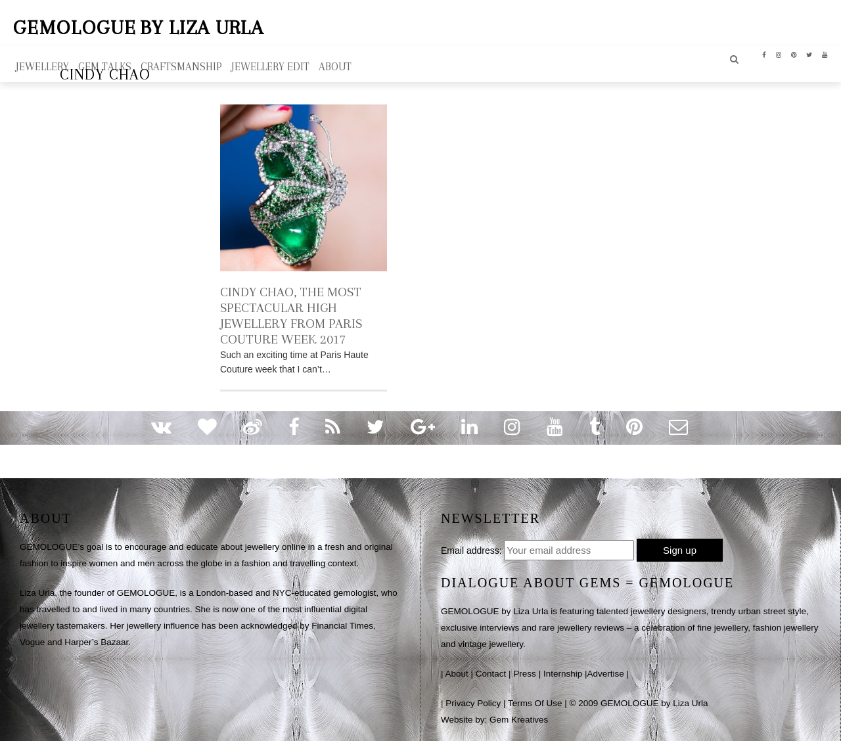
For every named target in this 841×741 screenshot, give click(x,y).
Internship (562, 674)
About (456, 674)
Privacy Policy (473, 703)
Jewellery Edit (270, 66)
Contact (491, 674)
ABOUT (335, 66)
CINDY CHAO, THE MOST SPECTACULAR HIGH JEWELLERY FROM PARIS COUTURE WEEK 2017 (291, 315)
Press (524, 674)
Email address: (471, 550)
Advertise (605, 674)
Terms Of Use (535, 703)
